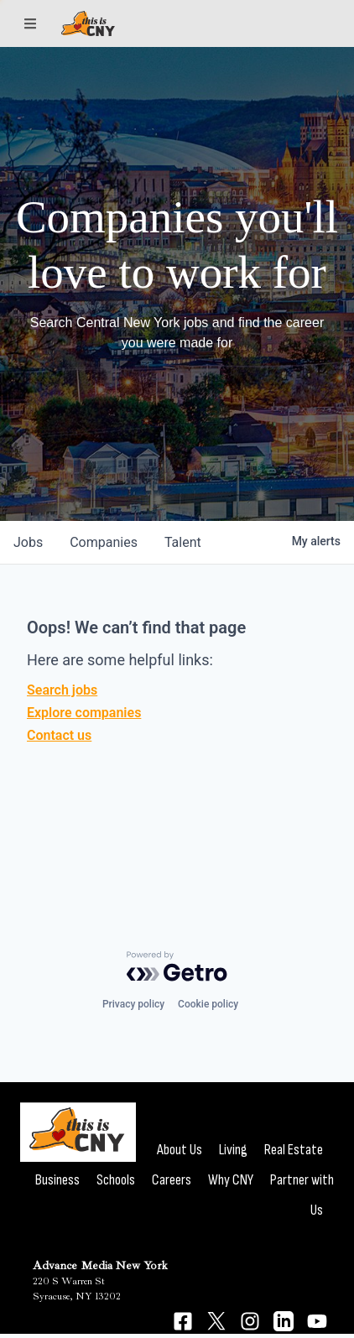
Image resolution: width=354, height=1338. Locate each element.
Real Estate (293, 1149)
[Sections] (30, 23)
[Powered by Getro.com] (177, 966)
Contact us (59, 735)
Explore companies (84, 713)
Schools (115, 1180)
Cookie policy (208, 1004)
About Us (179, 1149)
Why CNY (230, 1180)
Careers (171, 1180)
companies (104, 542)
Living (233, 1149)
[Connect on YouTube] (317, 1321)
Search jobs (62, 690)
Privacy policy (133, 1004)
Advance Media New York (100, 1265)
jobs (28, 542)
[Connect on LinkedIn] (283, 1321)
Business (57, 1180)
